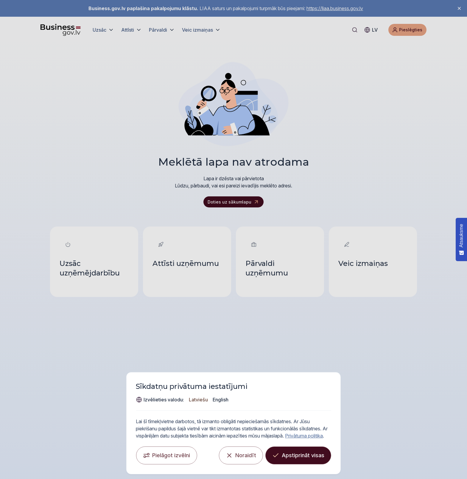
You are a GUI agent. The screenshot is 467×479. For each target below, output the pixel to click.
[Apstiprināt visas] (341, 453)
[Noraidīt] (283, 453)
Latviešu (343, 403)
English (366, 403)
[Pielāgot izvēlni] (123, 453)
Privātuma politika (348, 433)
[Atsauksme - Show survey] (461, 239)
